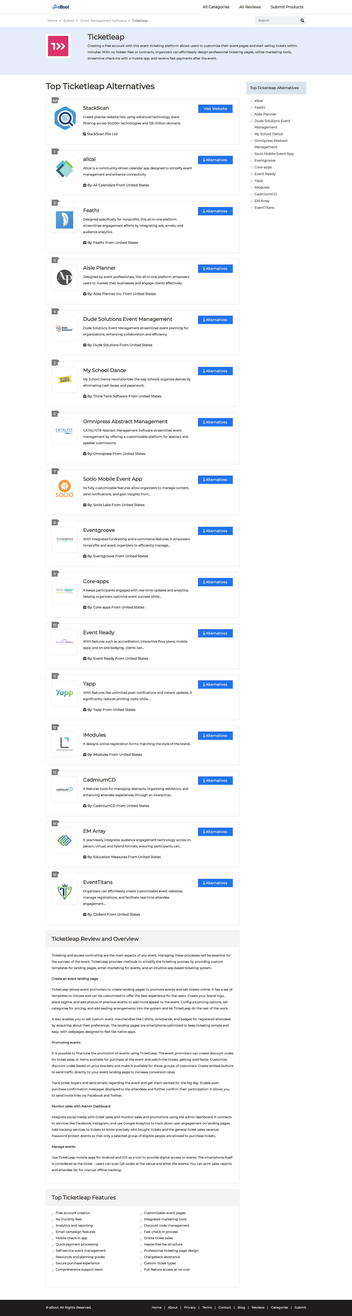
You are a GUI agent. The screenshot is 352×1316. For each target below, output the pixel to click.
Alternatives (215, 160)
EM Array (94, 828)
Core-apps (95, 579)
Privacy (190, 1304)
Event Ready (98, 630)
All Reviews (250, 7)
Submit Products (287, 7)
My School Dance (104, 369)
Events (69, 21)
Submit (300, 1304)
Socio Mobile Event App (112, 477)
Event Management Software (103, 21)
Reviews (258, 1304)
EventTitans (97, 879)
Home (52, 21)
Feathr (91, 210)
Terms (207, 1304)
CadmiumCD (99, 777)
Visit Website (215, 109)
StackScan (96, 108)
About (173, 1304)
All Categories (216, 7)
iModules (94, 732)
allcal (89, 159)
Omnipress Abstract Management (125, 420)
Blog (241, 1304)
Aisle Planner (99, 267)
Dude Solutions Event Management (127, 318)
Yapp (89, 681)
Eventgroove (99, 528)
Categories (279, 1304)
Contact (224, 1304)
